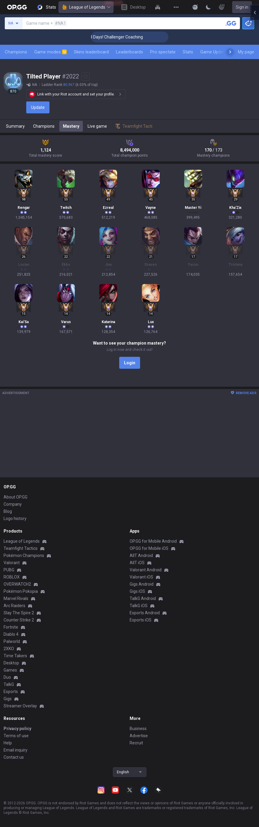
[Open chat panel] (254, 107)
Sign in (242, 7)
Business (138, 728)
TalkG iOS (139, 605)
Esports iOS (140, 620)
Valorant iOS (141, 577)
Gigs (8, 698)
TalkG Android (143, 598)
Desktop (11, 663)
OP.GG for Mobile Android (153, 541)
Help (8, 742)
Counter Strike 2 (19, 620)
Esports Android (145, 612)
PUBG (9, 569)
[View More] (176, 7)
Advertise (139, 735)
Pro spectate (163, 52)
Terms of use (16, 735)
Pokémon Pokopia (21, 591)
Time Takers (15, 655)
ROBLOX (12, 577)
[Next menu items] (230, 52)
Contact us (14, 757)
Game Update (213, 52)
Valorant (12, 562)
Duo (7, 677)
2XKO (9, 648)
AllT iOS (137, 562)
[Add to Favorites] (85, 76)
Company (13, 504)
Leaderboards (129, 52)
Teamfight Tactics (21, 548)
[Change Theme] (208, 7)
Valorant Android (146, 569)
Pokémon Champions (24, 555)
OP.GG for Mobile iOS (149, 548)
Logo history (15, 518)
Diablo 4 (11, 634)
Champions (16, 52)
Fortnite (11, 627)
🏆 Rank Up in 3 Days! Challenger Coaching (120, 37)
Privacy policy (17, 728)
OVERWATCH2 (17, 584)
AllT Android (141, 555)
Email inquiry (15, 750)
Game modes (50, 52)
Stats (188, 52)
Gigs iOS (137, 591)
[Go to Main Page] (17, 7)
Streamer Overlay (20, 705)
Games (10, 670)
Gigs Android (141, 584)
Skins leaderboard (91, 52)
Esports (11, 691)
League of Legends (86, 7)
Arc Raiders (14, 605)
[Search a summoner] (231, 23)
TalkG (9, 684)
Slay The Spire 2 (19, 612)
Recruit (136, 742)
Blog (8, 511)
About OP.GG (15, 497)
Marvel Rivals (16, 598)
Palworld (12, 641)
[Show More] (195, 7)
